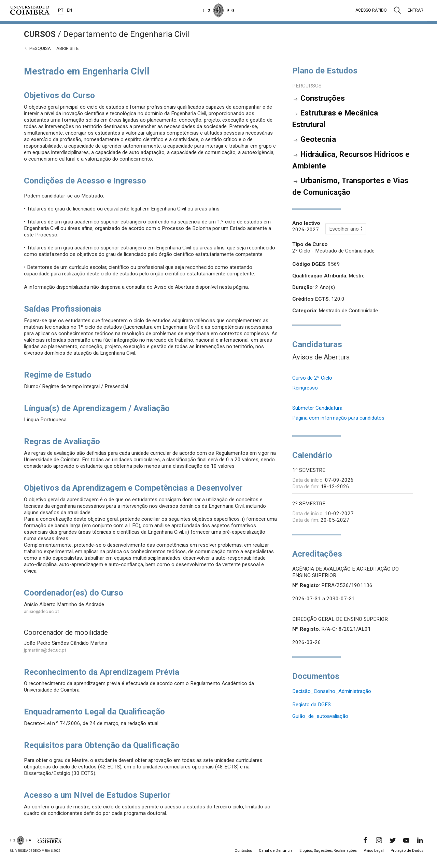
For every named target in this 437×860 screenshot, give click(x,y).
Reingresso (305, 388)
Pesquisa (40, 48)
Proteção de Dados (407, 850)
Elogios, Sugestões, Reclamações (328, 850)
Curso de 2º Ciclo (312, 378)
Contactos (243, 850)
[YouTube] (406, 840)
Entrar (415, 10)
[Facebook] (365, 840)
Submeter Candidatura (317, 408)
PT (61, 10)
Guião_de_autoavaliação (320, 716)
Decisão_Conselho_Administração (331, 691)
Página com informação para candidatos (338, 418)
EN (69, 10)
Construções (322, 98)
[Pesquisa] (397, 10)
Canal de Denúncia (276, 850)
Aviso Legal (374, 850)
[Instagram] (379, 840)
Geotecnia (318, 139)
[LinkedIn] (420, 840)
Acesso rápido (371, 10)
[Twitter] (392, 840)
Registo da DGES (311, 704)
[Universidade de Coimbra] (30, 10)
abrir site (67, 48)
